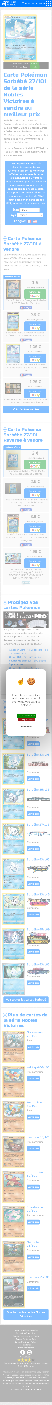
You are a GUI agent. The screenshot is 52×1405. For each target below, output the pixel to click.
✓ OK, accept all (26, 715)
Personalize (26, 726)
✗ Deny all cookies (26, 719)
